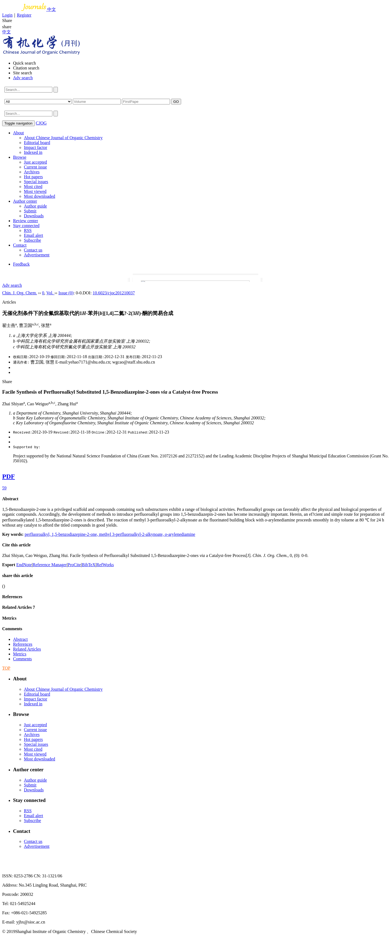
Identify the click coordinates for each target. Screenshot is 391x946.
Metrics (9, 618)
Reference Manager (50, 564)
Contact (20, 245)
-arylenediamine (180, 534)
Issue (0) (66, 293)
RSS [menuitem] (27, 230)
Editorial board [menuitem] (37, 142)
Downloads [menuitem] (34, 216)
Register (24, 15)
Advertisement (36, 255)
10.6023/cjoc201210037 (114, 293)
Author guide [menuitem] (35, 206)
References (12, 596)
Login (7, 15)
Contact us (33, 250)
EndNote (24, 564)
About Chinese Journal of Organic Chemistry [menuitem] (63, 137)
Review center (25, 220)
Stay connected (26, 225)
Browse (19, 157)
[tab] (195, 498)
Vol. (50, 293)
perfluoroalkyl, (38, 534)
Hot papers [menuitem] (33, 176)
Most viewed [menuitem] (35, 191)
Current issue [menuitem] (35, 167)
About (18, 132)
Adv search (23, 77)
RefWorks (105, 564)
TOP (6, 668)
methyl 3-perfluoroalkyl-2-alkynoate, (132, 534)
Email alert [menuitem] (33, 235)
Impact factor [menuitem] (35, 147)
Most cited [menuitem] (33, 186)
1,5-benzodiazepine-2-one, (75, 534)
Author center (25, 201)
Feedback (21, 264)
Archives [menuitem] (32, 172)
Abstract (10, 498)
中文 (51, 9)
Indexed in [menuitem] (33, 152)
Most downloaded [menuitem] (39, 196)
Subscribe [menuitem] (32, 240)
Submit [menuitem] (30, 211)
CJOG (41, 123)
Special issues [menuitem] (36, 181)
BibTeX (88, 564)
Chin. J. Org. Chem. (19, 293)
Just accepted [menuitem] (35, 162)
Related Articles (18, 607)
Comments (12, 628)
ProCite (74, 564)
